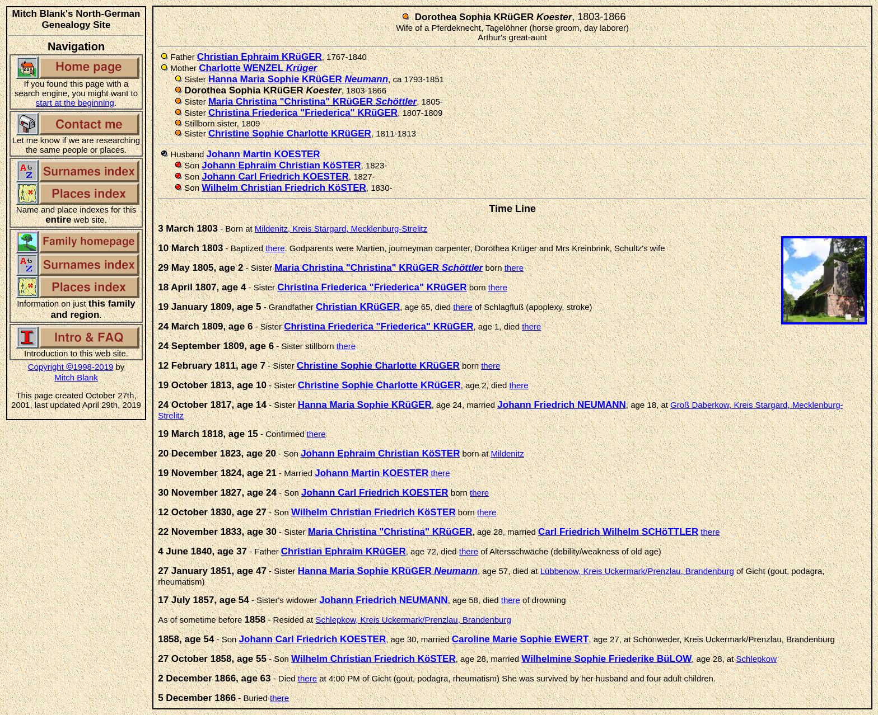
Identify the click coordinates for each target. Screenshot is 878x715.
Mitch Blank (76, 377)
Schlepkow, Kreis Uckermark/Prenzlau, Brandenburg (413, 619)
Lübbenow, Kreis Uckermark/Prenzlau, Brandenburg (637, 571)
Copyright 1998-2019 (71, 366)
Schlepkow (756, 659)
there (274, 248)
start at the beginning (75, 102)
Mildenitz (507, 453)
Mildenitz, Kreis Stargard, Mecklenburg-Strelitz (341, 228)
